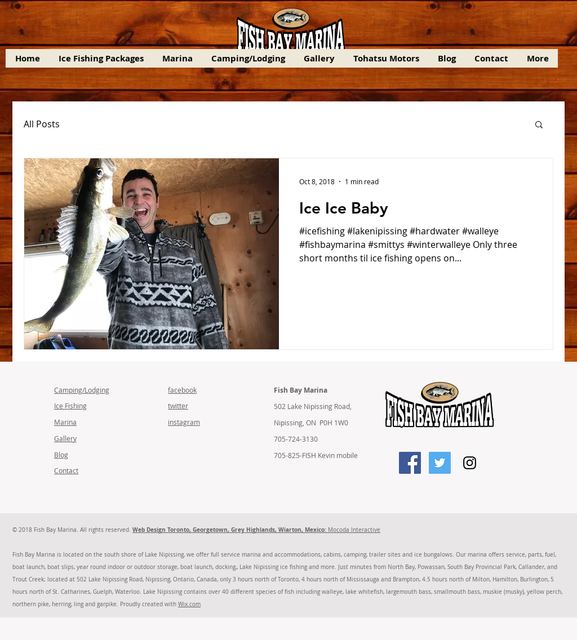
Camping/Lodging (81, 389)
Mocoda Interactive (256, 530)
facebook (182, 389)
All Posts (42, 124)
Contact (66, 470)
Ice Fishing (70, 405)
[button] (539, 125)
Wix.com (189, 604)
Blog (61, 454)
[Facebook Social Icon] (410, 463)
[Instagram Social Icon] (470, 463)
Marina (65, 421)
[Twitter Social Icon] (440, 463)
